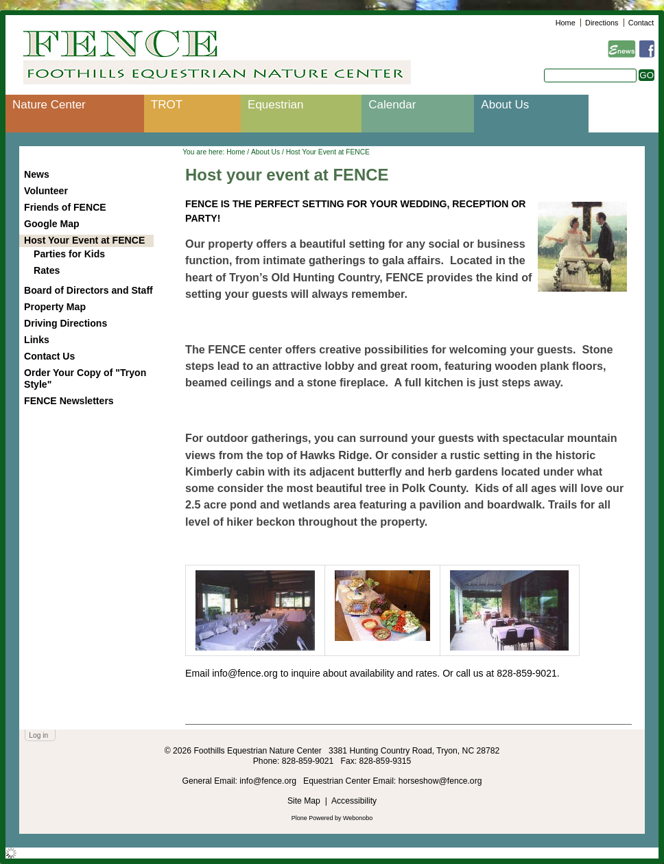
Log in (38, 735)
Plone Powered (312, 818)
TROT (166, 104)
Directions (601, 23)
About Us (505, 104)
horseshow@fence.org (440, 781)
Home (566, 23)
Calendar (392, 104)
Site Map (303, 801)
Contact (641, 23)
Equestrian (275, 104)
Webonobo (357, 818)
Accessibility (354, 801)
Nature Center (49, 104)
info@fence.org (268, 781)
